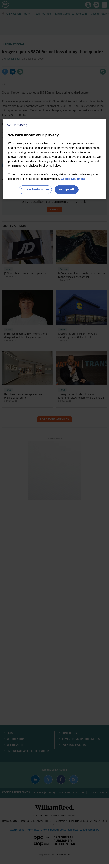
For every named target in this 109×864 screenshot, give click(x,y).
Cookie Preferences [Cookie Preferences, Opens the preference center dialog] (35, 189)
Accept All (66, 189)
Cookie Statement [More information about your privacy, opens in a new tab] (73, 178)
